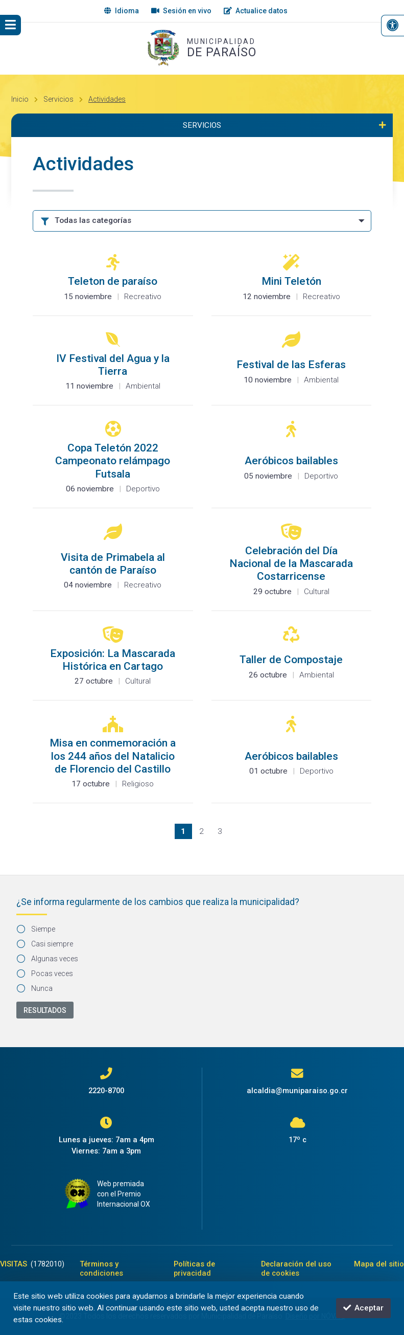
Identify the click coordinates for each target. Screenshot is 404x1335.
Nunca (35, 988)
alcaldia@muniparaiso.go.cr (297, 1090)
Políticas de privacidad (194, 1268)
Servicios (58, 99)
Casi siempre (45, 944)
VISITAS (32, 1264)
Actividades (107, 99)
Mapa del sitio (379, 1264)
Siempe (36, 929)
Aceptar (363, 1308)
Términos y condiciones (101, 1268)
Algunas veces (47, 959)
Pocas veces (45, 973)
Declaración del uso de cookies (296, 1268)
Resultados (44, 1010)
